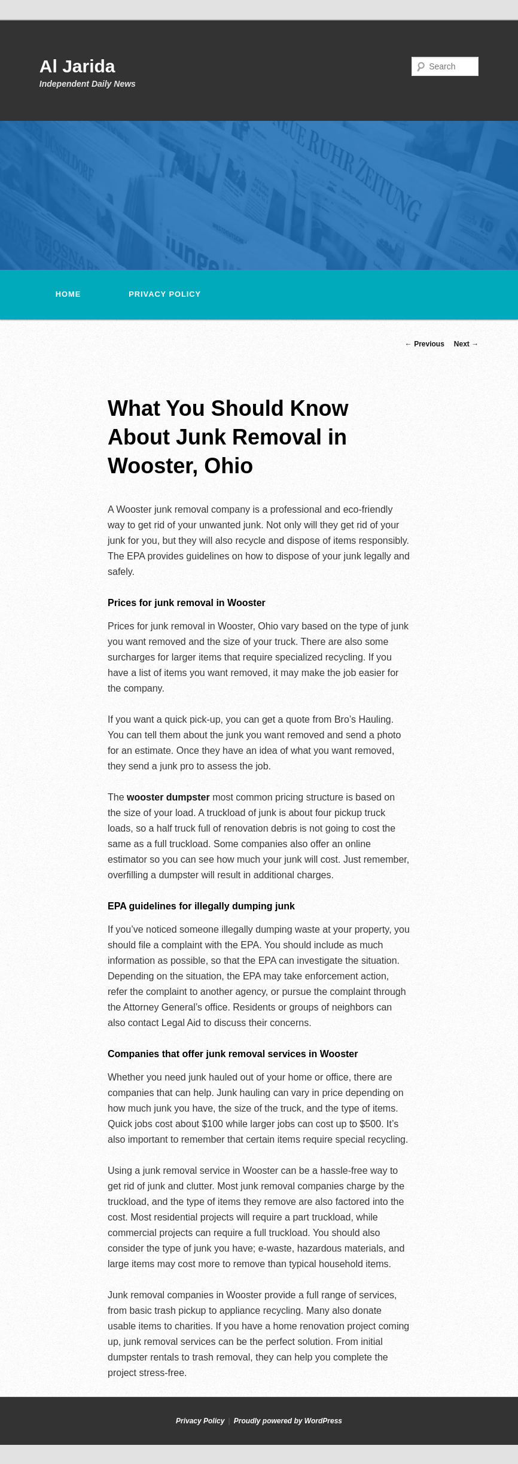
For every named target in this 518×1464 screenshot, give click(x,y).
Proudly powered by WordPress (288, 1421)
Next (466, 344)
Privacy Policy (165, 294)
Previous (424, 344)
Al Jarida (77, 66)
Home (68, 294)
